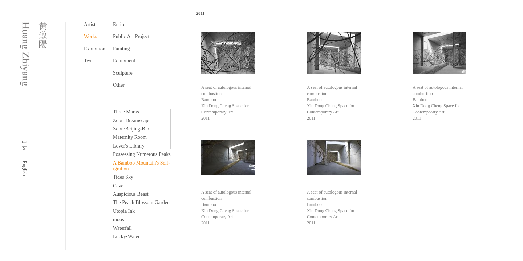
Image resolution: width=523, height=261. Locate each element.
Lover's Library (129, 146)
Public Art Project (131, 36)
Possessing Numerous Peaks (142, 154)
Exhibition (94, 48)
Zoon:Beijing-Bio (131, 129)
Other (119, 85)
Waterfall (122, 228)
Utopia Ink (124, 211)
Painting (121, 48)
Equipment (124, 60)
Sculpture (123, 73)
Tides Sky (123, 177)
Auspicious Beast (131, 194)
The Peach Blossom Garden (141, 202)
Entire (119, 24)
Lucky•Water (126, 236)
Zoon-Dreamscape (131, 120)
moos (118, 219)
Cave (118, 185)
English (24, 168)
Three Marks (126, 112)
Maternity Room (130, 137)
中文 (24, 145)
